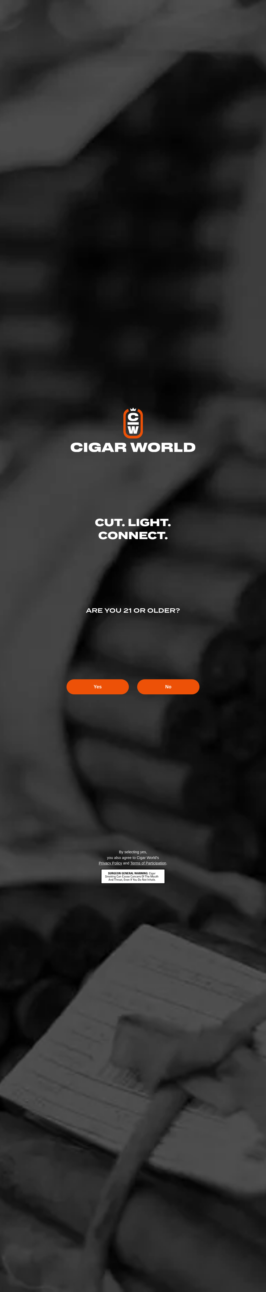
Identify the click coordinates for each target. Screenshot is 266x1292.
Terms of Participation (148, 863)
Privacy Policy (110, 863)
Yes (98, 686)
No (168, 686)
